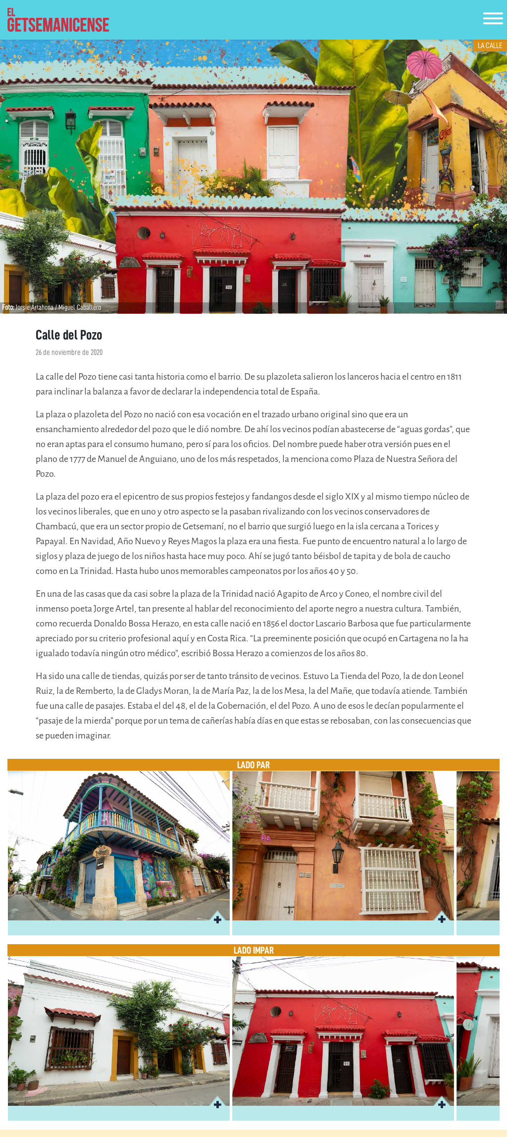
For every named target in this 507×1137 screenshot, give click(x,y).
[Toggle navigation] (493, 20)
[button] (217, 917)
